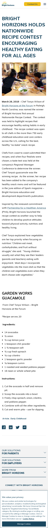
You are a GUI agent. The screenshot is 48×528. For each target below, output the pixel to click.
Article (5, 418)
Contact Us (32, 4)
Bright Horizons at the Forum (17, 105)
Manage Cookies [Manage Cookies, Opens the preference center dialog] (24, 524)
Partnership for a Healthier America (26, 207)
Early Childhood (18, 418)
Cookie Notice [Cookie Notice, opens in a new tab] (28, 519)
